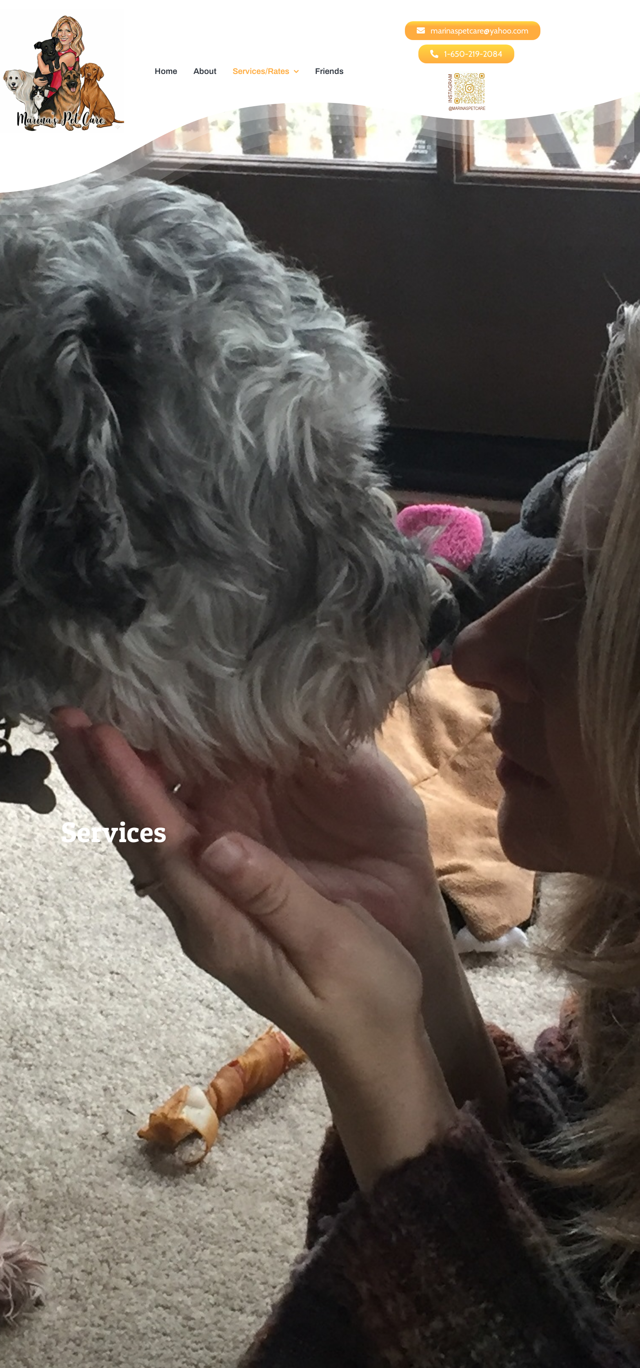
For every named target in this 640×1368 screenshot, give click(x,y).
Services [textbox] (114, 831)
